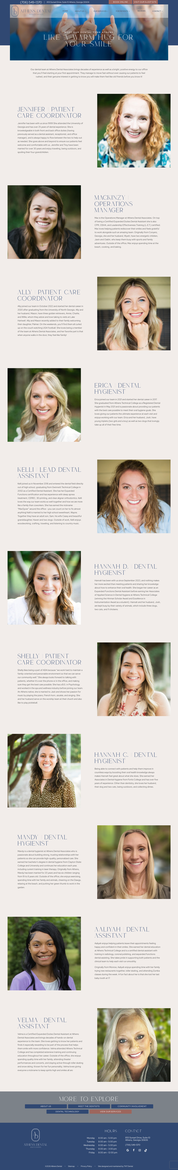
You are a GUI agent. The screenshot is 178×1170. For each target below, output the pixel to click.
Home (65, 11)
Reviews (141, 11)
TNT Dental (128, 1166)
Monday (91, 1138)
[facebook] (133, 1150)
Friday (92, 1152)
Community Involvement (132, 1106)
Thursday (90, 1148)
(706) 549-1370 (31, 2)
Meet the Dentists (89, 1106)
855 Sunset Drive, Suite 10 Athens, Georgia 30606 (68, 2)
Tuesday (91, 1141)
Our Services (101, 11)
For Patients (123, 11)
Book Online (120, 2)
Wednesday (89, 1145)
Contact (157, 11)
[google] (127, 1150)
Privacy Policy (86, 1166)
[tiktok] (145, 1150)
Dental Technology (67, 1111)
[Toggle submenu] (85, 11)
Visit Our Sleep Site (145, 2)
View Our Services (110, 1111)
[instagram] (139, 1150)
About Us (81, 11)
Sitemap (71, 1166)
